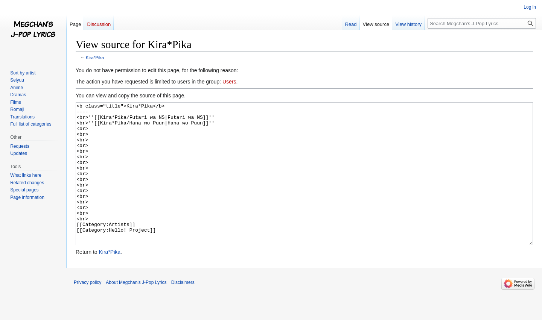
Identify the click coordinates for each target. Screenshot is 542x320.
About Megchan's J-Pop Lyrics (136, 310)
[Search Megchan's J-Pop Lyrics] (482, 23)
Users (229, 82)
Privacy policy (87, 310)
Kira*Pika (95, 57)
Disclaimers (183, 310)
